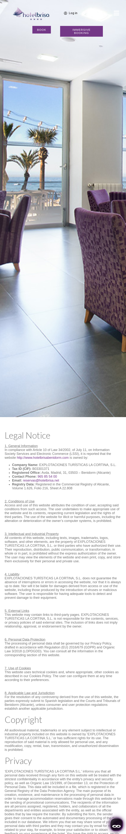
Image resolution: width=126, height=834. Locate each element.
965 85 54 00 (47, 476)
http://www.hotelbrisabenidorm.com (43, 458)
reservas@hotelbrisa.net (41, 480)
